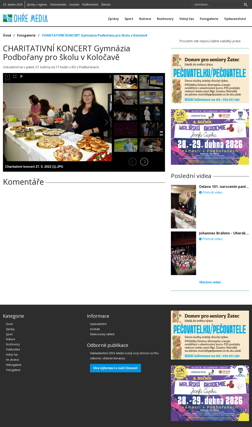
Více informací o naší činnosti (115, 368)
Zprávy (113, 19)
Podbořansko (90, 4)
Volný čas (186, 19)
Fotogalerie (209, 19)
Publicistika (13, 349)
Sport (129, 19)
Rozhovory (165, 19)
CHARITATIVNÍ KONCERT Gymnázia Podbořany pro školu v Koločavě (94, 35)
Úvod (7, 35)
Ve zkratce (12, 359)
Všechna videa (210, 282)
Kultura (145, 19)
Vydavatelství (235, 19)
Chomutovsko (58, 4)
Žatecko (106, 4)
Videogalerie (13, 365)
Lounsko (74, 4)
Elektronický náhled (102, 334)
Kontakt (95, 329)
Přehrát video (210, 192)
